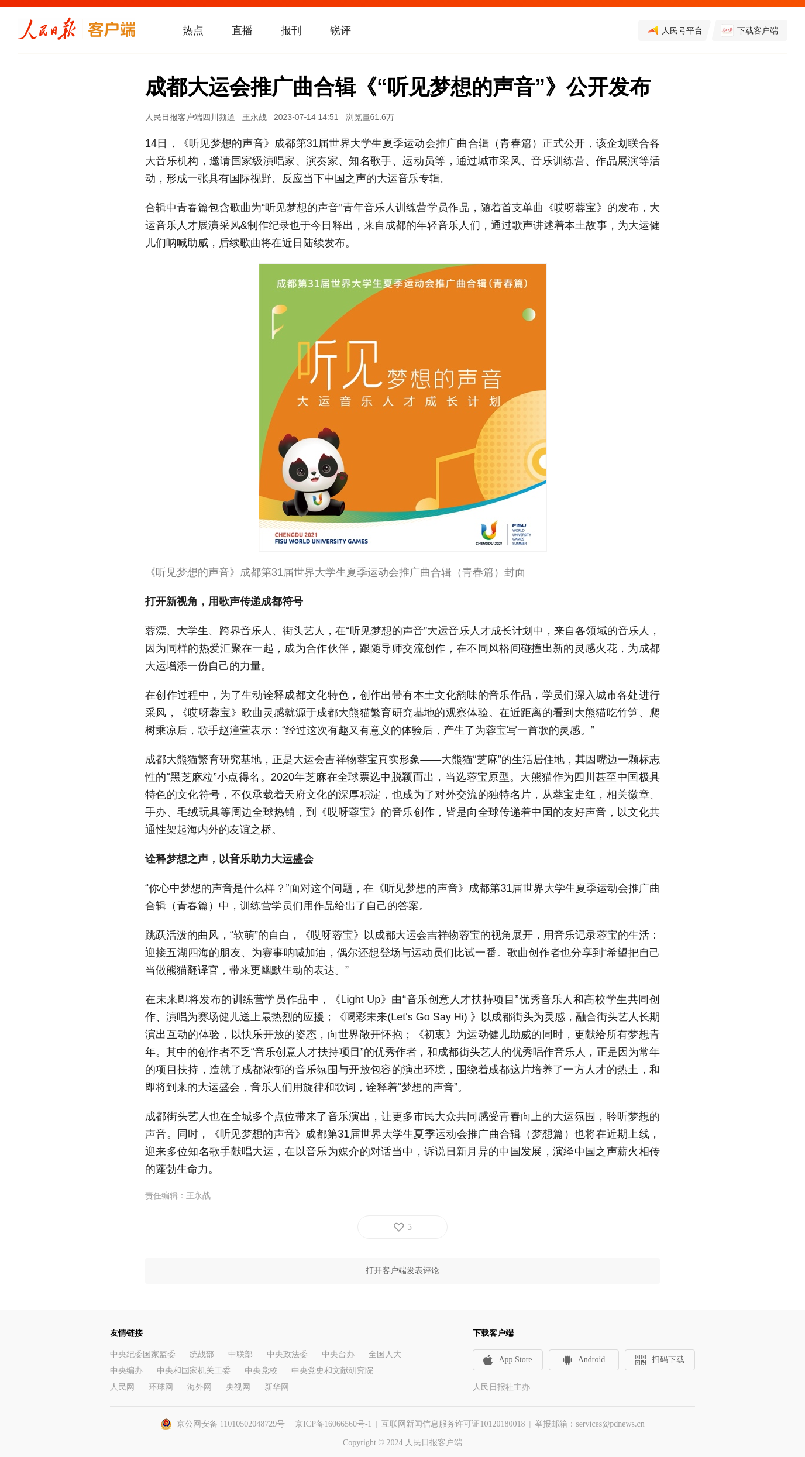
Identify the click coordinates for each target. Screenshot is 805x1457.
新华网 (276, 1387)
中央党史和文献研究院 (332, 1370)
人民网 (122, 1387)
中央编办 (126, 1370)
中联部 (240, 1354)
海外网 (199, 1387)
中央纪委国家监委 (143, 1354)
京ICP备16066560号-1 (333, 1424)
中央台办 (338, 1354)
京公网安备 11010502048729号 (231, 1424)
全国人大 (385, 1354)
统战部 (202, 1354)
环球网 (161, 1387)
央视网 (238, 1387)
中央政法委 (287, 1354)
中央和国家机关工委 (194, 1370)
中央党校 (261, 1370)
